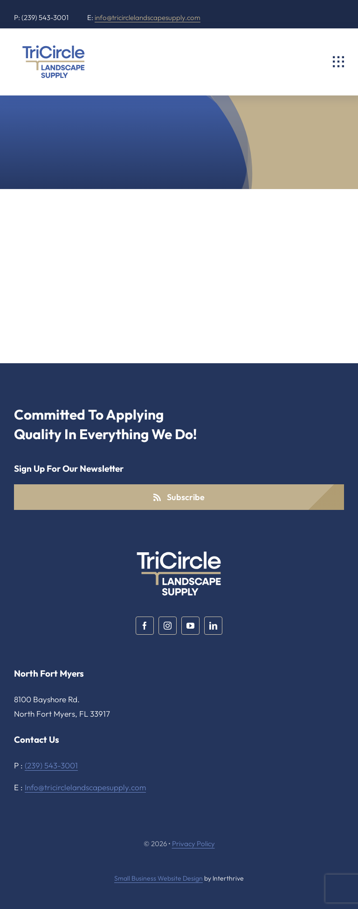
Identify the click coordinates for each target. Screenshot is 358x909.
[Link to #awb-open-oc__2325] (338, 62)
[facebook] (145, 626)
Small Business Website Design (158, 878)
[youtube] (190, 626)
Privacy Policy (193, 843)
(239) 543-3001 (51, 765)
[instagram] (167, 626)
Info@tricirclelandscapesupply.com (85, 787)
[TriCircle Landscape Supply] (53, 46)
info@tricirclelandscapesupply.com (147, 17)
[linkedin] (213, 626)
